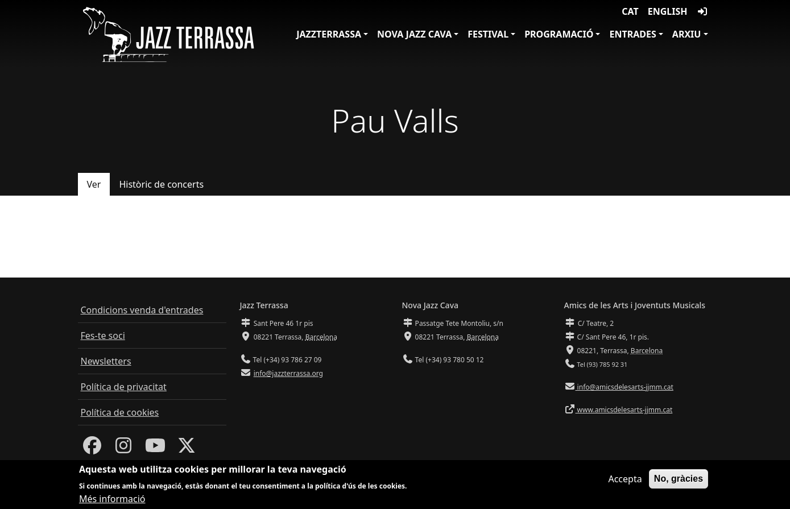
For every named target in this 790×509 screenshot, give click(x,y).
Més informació (112, 500)
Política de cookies (120, 412)
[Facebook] (92, 448)
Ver (94, 184)
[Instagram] (123, 448)
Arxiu (686, 34)
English (668, 11)
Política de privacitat (124, 386)
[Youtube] (155, 448)
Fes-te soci (103, 335)
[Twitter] (186, 448)
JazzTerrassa (328, 34)
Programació (558, 34)
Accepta (625, 479)
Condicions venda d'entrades (142, 310)
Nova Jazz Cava (414, 34)
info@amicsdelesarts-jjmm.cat (624, 387)
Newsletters (106, 361)
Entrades (632, 34)
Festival (488, 34)
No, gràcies (678, 479)
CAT (630, 11)
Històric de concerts (161, 184)
